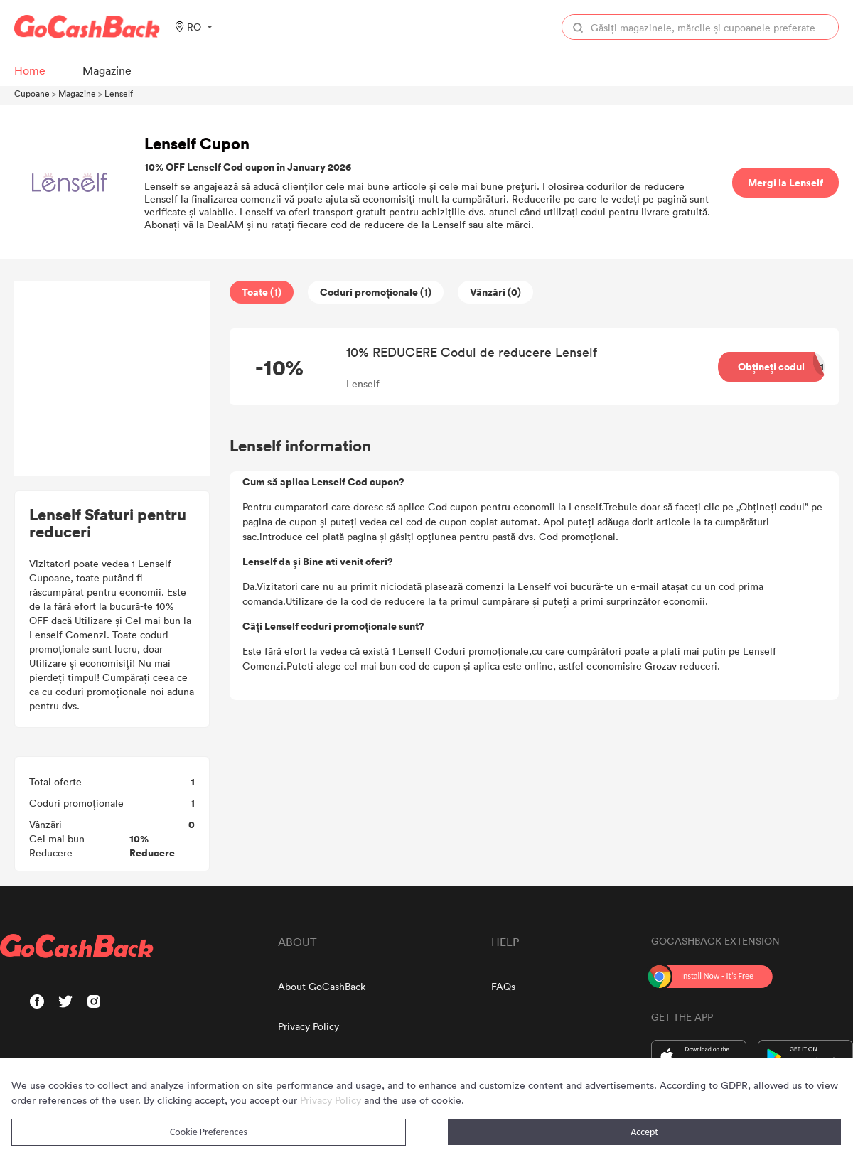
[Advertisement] (112, 379)
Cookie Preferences (208, 1132)
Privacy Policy (308, 1026)
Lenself (118, 93)
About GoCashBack (321, 986)
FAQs (503, 986)
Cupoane (32, 93)
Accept (644, 1132)
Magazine (77, 93)
